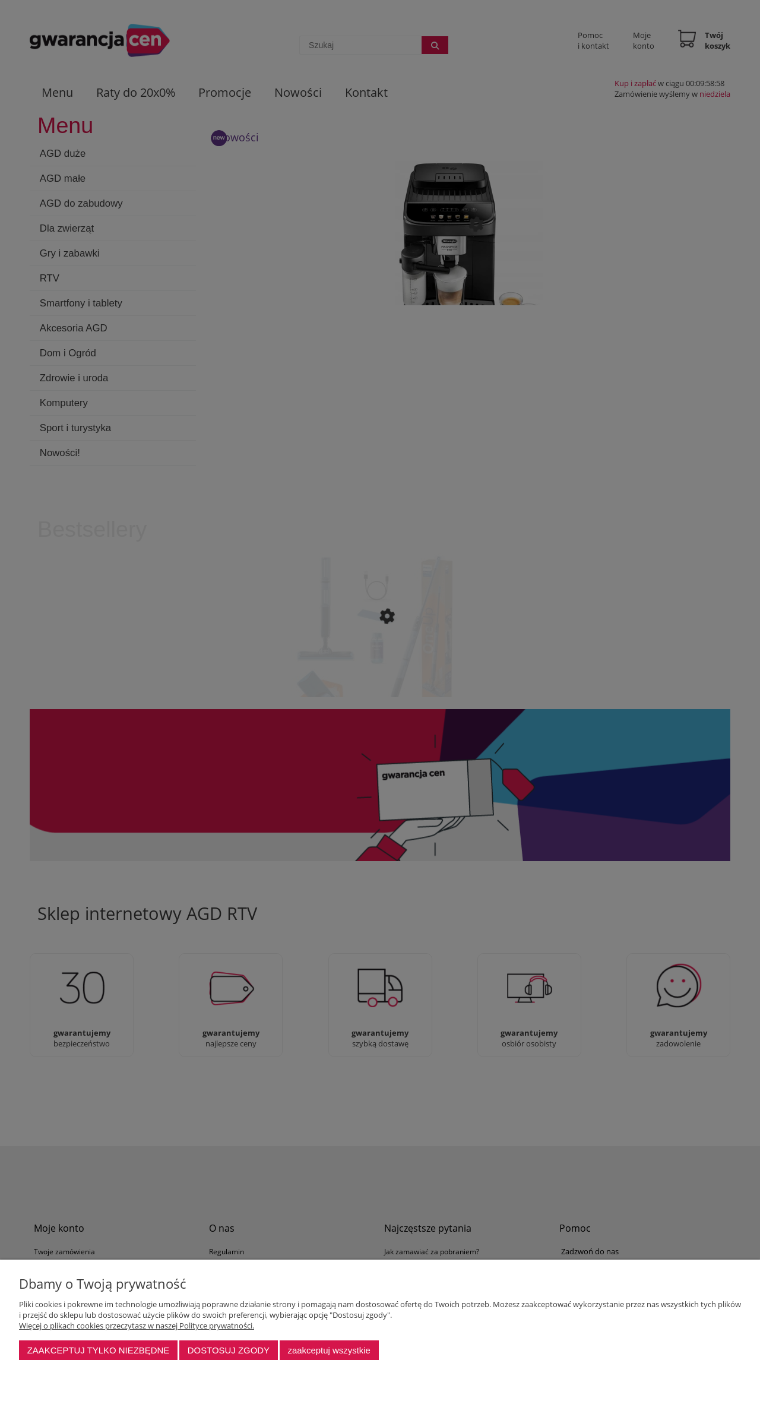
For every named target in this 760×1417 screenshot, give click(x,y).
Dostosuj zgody (229, 1350)
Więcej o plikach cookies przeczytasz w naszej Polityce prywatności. (136, 1325)
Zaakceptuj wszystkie (328, 1350)
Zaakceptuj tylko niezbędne (98, 1350)
